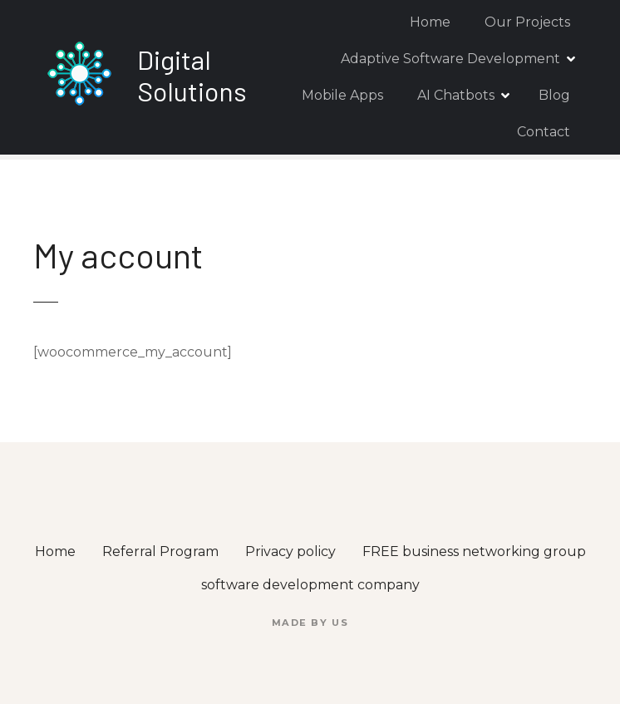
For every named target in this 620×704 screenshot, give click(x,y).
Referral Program (160, 551)
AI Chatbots (456, 95)
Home (430, 22)
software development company (310, 585)
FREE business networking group (474, 551)
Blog (554, 95)
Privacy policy (290, 551)
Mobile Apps (342, 95)
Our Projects (527, 22)
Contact (543, 132)
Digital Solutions (192, 74)
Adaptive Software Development (450, 58)
